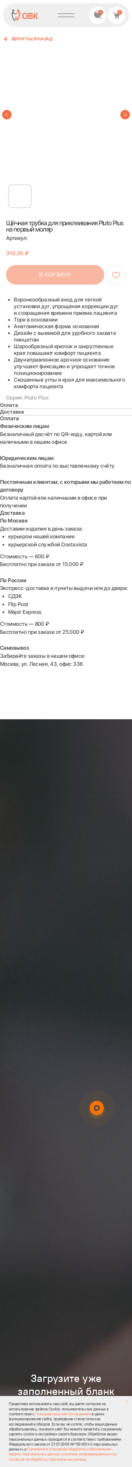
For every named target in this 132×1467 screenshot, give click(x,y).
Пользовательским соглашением (62, 1413)
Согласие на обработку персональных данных (48, 1459)
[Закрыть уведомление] (126, 1401)
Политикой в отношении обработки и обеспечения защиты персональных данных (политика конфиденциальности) (62, 1451)
